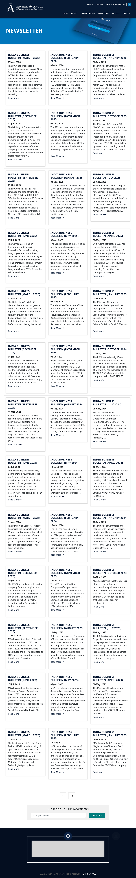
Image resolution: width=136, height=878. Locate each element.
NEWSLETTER (103, 13)
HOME (65, 13)
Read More (15, 98)
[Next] (71, 795)
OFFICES (126, 13)
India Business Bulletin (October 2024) (110, 347)
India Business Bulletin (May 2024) (64, 461)
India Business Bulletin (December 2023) (22, 573)
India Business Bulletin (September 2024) (23, 404)
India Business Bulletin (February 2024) (65, 518)
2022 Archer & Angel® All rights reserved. (61, 873)
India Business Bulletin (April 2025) (108, 234)
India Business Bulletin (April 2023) (108, 678)
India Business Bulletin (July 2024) (107, 402)
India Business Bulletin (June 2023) (22, 678)
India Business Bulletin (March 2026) (24, 56)
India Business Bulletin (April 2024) (108, 461)
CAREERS (116, 13)
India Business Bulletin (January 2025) (110, 292)
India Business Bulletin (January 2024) (110, 516)
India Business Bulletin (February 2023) (65, 735)
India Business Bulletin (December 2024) (22, 349)
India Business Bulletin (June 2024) (22, 461)
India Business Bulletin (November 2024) (65, 349)
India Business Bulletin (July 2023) (107, 626)
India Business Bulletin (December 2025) (22, 116)
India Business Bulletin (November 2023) (65, 573)
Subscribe (97, 815)
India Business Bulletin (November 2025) (65, 116)
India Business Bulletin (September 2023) (23, 628)
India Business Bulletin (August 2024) (67, 402)
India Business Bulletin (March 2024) (24, 516)
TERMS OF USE (89, 873)
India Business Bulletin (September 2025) (23, 178)
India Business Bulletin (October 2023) (110, 571)
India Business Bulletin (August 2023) (67, 626)
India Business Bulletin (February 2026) (65, 58)
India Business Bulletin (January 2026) (110, 56)
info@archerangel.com (116, 4)
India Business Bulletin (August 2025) (67, 176)
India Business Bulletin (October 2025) (110, 114)
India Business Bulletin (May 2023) (64, 678)
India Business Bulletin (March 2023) (24, 733)
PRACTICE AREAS (88, 13)
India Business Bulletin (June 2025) (22, 234)
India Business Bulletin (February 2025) (65, 294)
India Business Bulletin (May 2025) (64, 234)
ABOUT (74, 13)
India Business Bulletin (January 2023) (110, 733)
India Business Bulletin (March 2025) (24, 292)
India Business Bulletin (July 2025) (107, 176)
